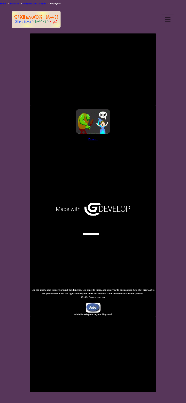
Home (3, 3)
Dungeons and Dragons (34, 3)
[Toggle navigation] (167, 19)
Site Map (14, 3)
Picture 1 (93, 139)
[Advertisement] (93, 71)
